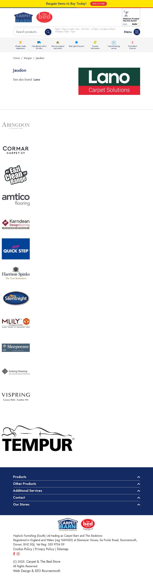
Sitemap (62, 549)
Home (16, 58)
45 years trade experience (20, 47)
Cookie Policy (22, 549)
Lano (37, 79)
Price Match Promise (132, 47)
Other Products (24, 483)
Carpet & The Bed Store (43, 561)
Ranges (28, 58)
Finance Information (95, 47)
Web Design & (24, 570)
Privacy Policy (44, 549)
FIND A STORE (98, 3)
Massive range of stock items (58, 47)
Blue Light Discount (76, 46)
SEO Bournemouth (47, 570)
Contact (19, 497)
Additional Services (27, 490)
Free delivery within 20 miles (39, 47)
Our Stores (21, 504)
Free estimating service (114, 47)
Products (19, 477)
